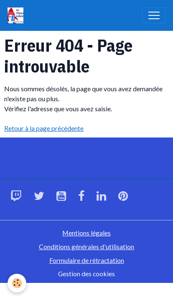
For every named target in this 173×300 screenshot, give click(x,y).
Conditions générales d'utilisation (86, 246)
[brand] (17, 15)
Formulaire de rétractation (86, 260)
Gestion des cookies (86, 274)
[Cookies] (17, 283)
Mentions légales (86, 233)
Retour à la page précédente (44, 128)
